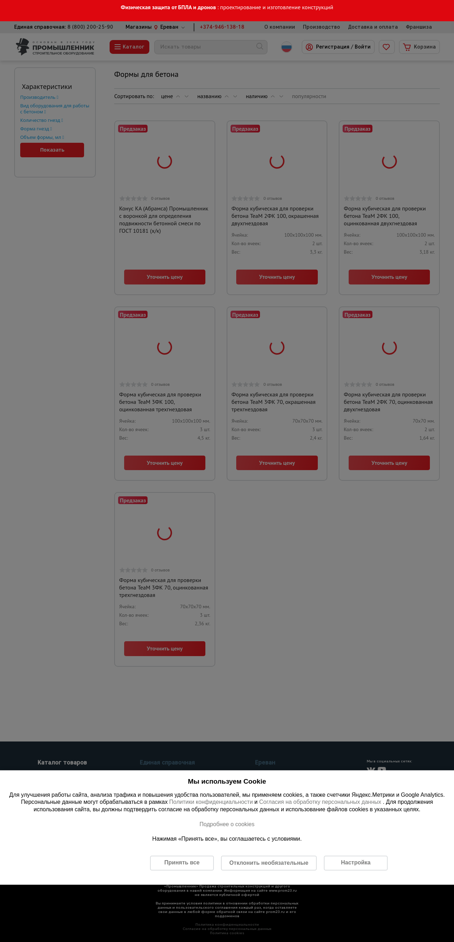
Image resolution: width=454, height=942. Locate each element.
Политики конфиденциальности (211, 802)
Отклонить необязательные (269, 863)
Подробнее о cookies (226, 824)
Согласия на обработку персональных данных (321, 802)
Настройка (355, 863)
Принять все (181, 863)
